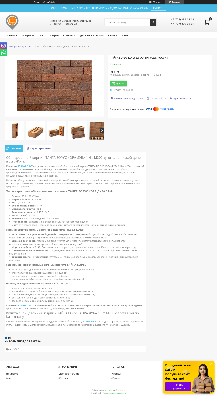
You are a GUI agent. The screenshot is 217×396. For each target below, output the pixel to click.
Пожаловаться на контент (114, 393)
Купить (120, 83)
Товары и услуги (17, 46)
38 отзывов (158, 2)
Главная (12, 35)
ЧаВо (125, 35)
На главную (12, 373)
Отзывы (116, 373)
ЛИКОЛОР (33, 46)
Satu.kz (123, 390)
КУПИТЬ (158, 8)
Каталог (116, 378)
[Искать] (153, 22)
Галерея (54, 35)
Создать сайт (40, 2)
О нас (40, 35)
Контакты (69, 35)
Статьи (112, 35)
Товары (26, 35)
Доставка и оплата (91, 35)
